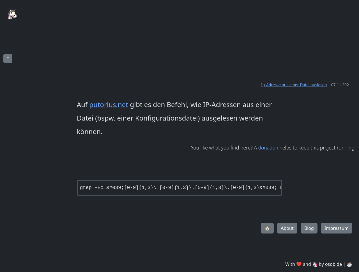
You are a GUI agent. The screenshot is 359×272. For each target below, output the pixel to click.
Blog (309, 228)
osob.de (333, 264)
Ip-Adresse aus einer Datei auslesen (294, 84)
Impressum (337, 228)
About (287, 228)
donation (268, 147)
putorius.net (108, 104)
